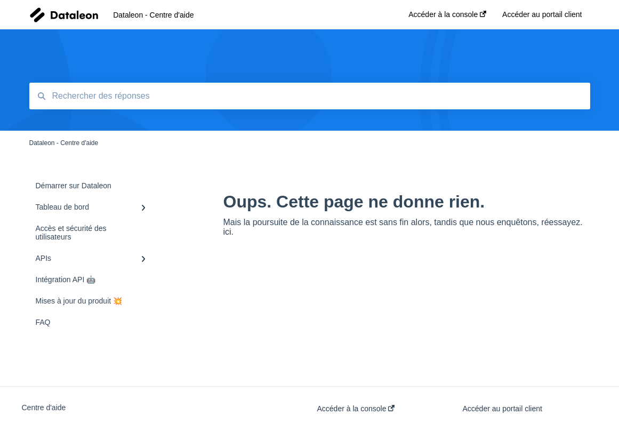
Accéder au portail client (502, 408)
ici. (228, 231)
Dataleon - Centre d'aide (153, 15)
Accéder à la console (356, 408)
